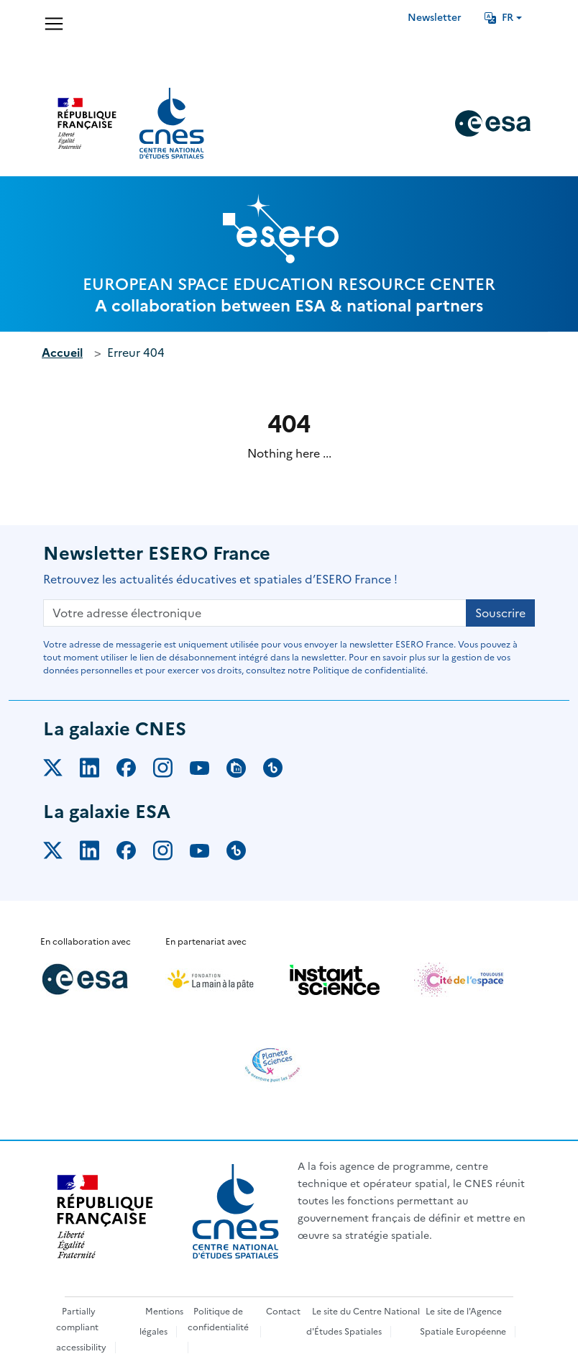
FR (499, 17)
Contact (283, 1311)
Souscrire (500, 613)
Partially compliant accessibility (81, 1329)
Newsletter (435, 17)
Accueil (62, 352)
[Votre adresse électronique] (255, 613)
